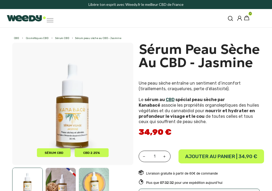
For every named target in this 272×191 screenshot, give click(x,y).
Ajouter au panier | (221, 156)
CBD (170, 99)
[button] (230, 18)
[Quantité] (155, 156)
